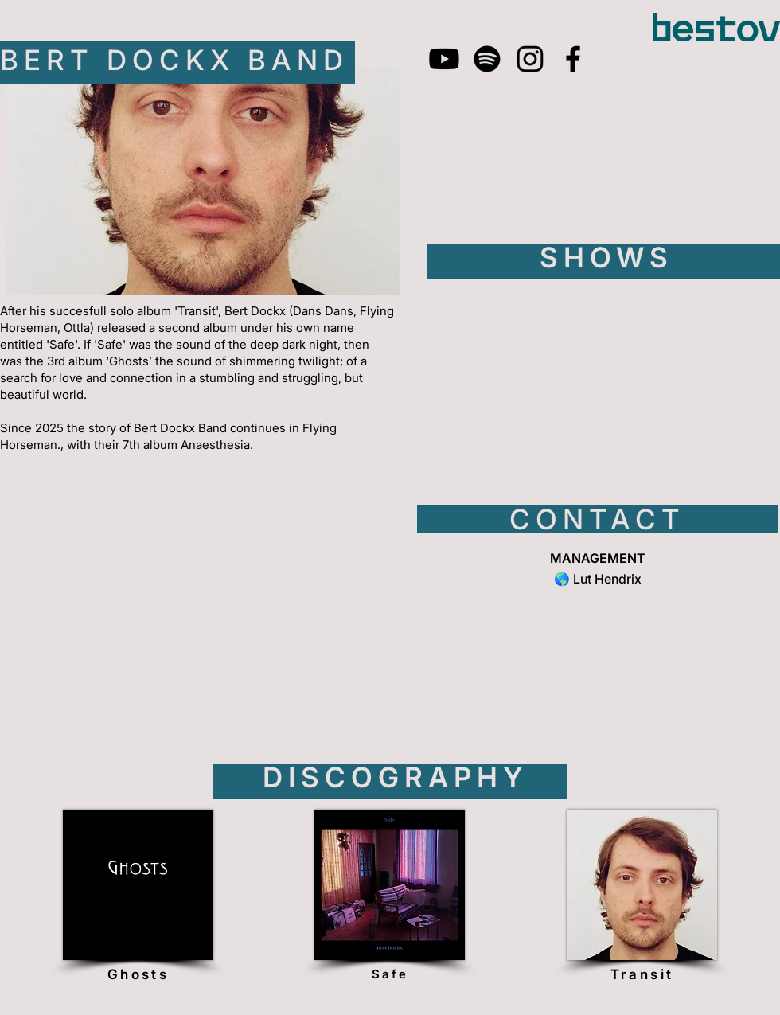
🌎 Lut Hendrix (598, 579)
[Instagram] (530, 58)
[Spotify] (487, 58)
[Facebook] (573, 58)
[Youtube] (444, 58)
